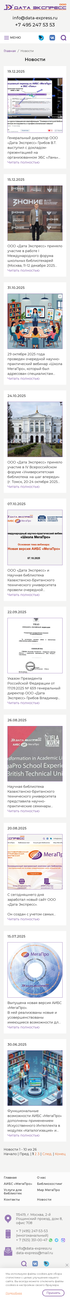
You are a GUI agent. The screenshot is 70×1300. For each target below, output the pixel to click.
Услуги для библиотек (13, 1205)
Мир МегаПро (48, 1204)
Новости (44, 1213)
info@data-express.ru (35, 17)
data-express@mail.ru (34, 1267)
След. (47, 1154)
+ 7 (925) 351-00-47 (31, 1254)
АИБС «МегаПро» (18, 1198)
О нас (41, 1191)
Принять (53, 1293)
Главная (10, 51)
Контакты (12, 1213)
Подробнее (14, 1293)
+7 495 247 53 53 (35, 25)
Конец (60, 1154)
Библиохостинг (49, 1198)
